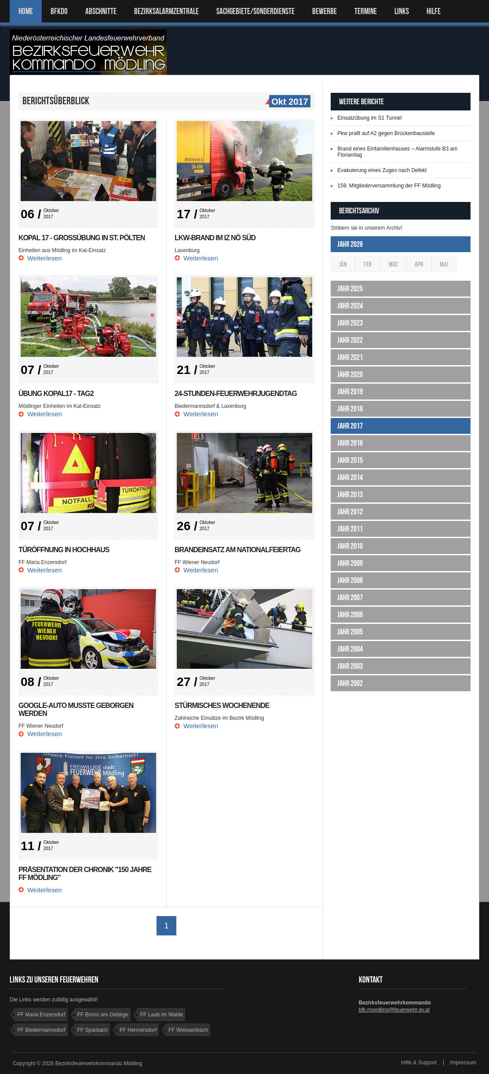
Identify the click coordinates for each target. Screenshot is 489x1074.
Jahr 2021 (350, 357)
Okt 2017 (288, 102)
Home (25, 11)
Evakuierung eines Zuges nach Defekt (382, 170)
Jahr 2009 (350, 563)
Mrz (393, 264)
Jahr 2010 (350, 546)
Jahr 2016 (350, 443)
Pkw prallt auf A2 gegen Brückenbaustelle (385, 133)
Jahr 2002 (350, 683)
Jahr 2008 (350, 580)
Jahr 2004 (350, 649)
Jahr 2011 (350, 528)
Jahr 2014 (350, 477)
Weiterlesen (44, 258)
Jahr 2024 (350, 305)
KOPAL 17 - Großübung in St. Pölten (82, 238)
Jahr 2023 (350, 323)
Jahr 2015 (350, 460)
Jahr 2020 (350, 374)
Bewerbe (324, 11)
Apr (419, 264)
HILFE (434, 11)
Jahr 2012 (350, 511)
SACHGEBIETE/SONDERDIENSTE (255, 11)
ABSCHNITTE (101, 11)
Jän (343, 264)
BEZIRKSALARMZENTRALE (166, 11)
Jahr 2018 (350, 408)
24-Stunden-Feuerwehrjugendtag (236, 393)
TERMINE (365, 11)
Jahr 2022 (350, 340)
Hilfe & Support (419, 1062)
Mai (444, 264)
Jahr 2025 (350, 288)
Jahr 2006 (350, 614)
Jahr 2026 (350, 244)
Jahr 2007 (350, 597)
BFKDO (59, 11)
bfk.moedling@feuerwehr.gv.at (394, 1010)
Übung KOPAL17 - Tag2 (56, 393)
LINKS (401, 11)
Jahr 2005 (350, 631)
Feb (368, 264)
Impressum (463, 1062)
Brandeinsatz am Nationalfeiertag (238, 549)
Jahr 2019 (350, 391)
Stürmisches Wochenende (222, 705)
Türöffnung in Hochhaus (63, 549)
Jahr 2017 (350, 426)
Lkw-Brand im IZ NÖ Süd (215, 238)
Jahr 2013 (350, 494)
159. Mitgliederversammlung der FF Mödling (389, 186)
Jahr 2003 (350, 666)
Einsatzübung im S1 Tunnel (369, 118)
